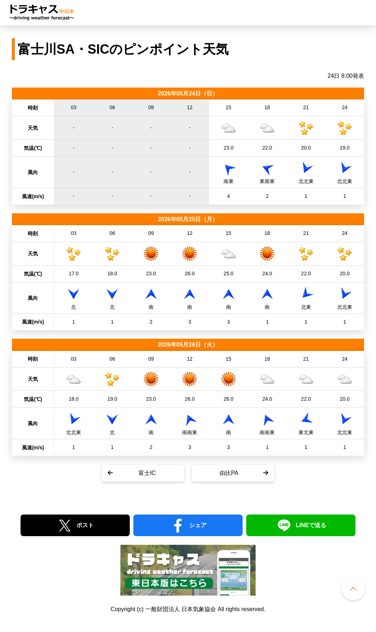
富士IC (147, 473)
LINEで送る (311, 525)
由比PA (229, 473)
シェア (198, 525)
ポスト (85, 525)
